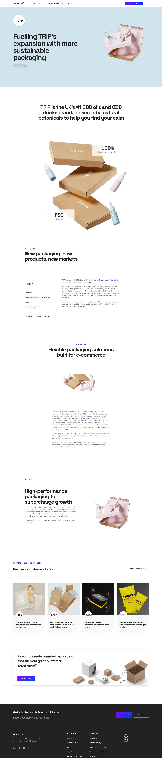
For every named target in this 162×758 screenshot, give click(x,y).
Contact (93, 756)
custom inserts (79, 416)
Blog (63, 3)
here (33, 523)
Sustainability (95, 743)
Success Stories (53, 3)
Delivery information (75, 756)
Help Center (71, 752)
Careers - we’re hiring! (98, 752)
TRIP (63, 280)
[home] (20, 3)
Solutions (41, 3)
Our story (93, 738)
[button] (71, 3)
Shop (33, 3)
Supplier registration (98, 747)
